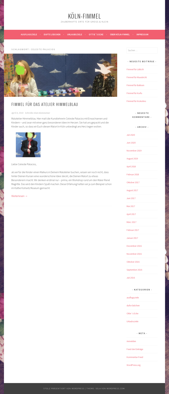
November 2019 (134, 150)
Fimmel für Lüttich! (135, 69)
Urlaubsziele (74, 34)
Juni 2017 (131, 198)
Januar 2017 (132, 237)
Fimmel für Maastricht (137, 77)
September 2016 (134, 269)
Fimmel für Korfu (134, 93)
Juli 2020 (131, 134)
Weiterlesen (19, 196)
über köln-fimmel (120, 34)
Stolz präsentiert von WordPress (63, 388)
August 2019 (132, 158)
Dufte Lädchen (52, 34)
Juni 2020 (131, 142)
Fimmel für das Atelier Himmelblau (44, 104)
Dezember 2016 (134, 245)
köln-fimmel (84, 15)
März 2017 (131, 222)
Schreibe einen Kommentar (37, 113)
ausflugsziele (29, 34)
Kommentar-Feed (135, 357)
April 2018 (131, 166)
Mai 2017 (131, 206)
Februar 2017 (133, 230)
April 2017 (131, 214)
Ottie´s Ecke (96, 34)
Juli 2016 (131, 277)
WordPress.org (133, 365)
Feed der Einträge (135, 349)
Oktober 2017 (133, 182)
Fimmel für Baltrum (135, 85)
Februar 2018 (133, 174)
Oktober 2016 (133, 261)
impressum (142, 34)
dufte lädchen (133, 305)
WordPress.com (116, 388)
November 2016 (134, 253)
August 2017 (132, 190)
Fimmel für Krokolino (136, 101)
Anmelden (131, 341)
